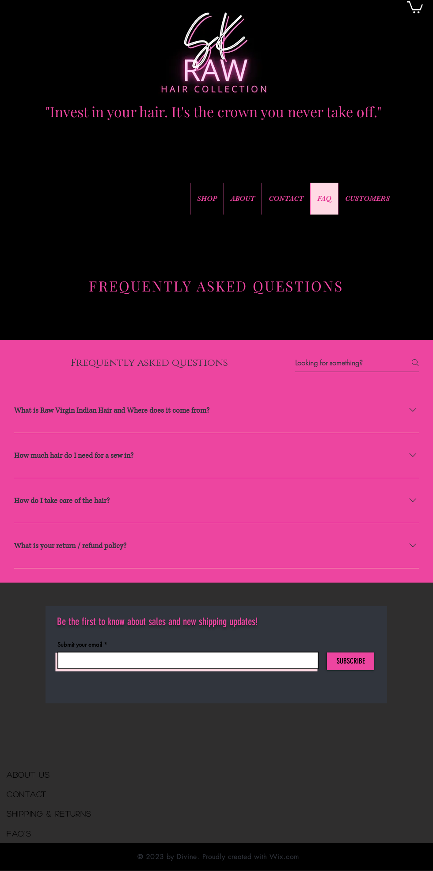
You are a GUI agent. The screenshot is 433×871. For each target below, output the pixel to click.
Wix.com (284, 856)
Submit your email (79, 645)
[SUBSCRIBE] (350, 661)
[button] (415, 6)
